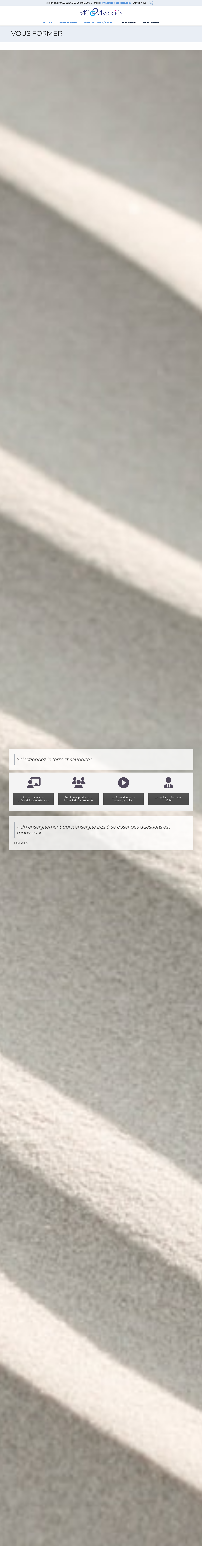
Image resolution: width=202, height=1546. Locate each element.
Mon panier (129, 22)
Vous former (68, 22)
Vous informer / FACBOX (99, 22)
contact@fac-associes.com (115, 2)
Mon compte (151, 22)
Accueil (47, 22)
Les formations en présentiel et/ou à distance (33, 799)
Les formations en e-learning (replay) (123, 799)
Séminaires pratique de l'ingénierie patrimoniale (78, 799)
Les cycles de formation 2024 (168, 799)
